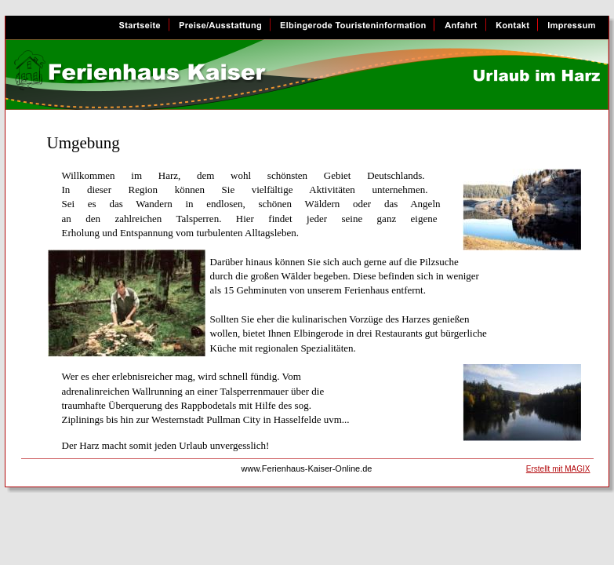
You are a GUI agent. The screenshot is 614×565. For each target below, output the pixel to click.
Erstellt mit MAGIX (558, 469)
